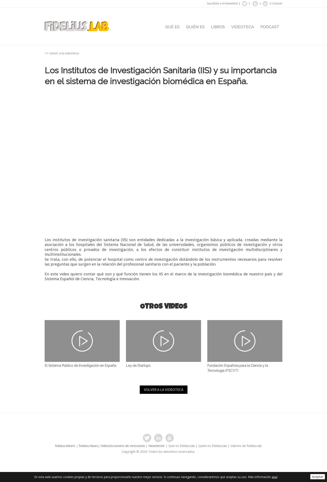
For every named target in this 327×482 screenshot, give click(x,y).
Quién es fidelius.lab (212, 446)
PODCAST (269, 26)
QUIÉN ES (195, 26)
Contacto (277, 3)
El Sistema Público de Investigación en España (80, 366)
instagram (158, 438)
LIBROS (218, 26)
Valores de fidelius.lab (246, 446)
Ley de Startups (138, 366)
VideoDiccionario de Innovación (123, 446)
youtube (255, 3)
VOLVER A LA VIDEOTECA (163, 389)
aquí (274, 477)
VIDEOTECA (242, 26)
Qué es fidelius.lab (182, 446)
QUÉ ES (172, 26)
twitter (244, 3)
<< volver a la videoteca (62, 53)
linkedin (265, 3)
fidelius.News (88, 446)
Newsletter (156, 446)
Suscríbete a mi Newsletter (222, 3)
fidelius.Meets (65, 446)
